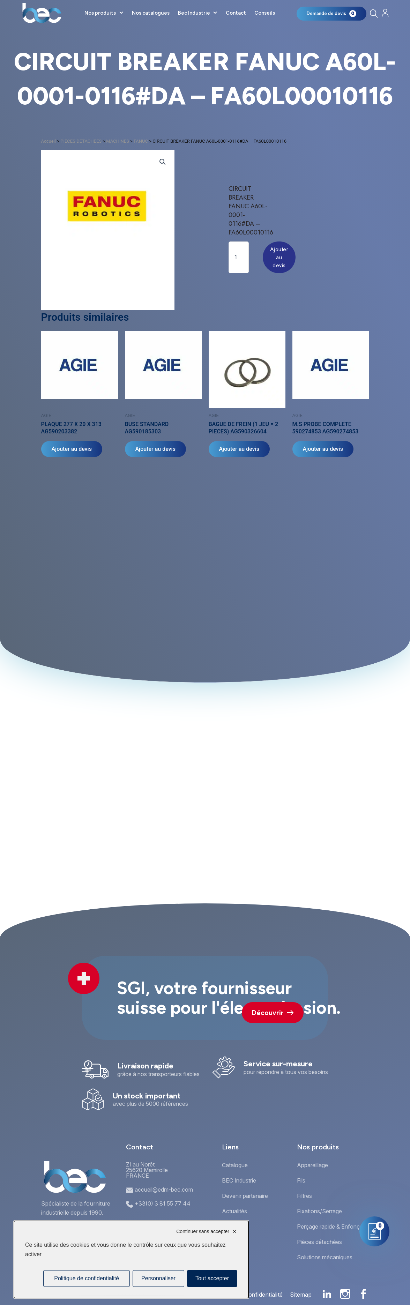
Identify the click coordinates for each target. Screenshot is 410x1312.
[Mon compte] (385, 13)
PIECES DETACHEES (81, 141)
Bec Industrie (194, 13)
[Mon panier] (331, 14)
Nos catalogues (151, 13)
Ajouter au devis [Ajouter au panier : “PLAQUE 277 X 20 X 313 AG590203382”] (72, 449)
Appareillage (312, 1165)
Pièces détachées (319, 1241)
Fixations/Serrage (319, 1211)
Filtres (304, 1195)
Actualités (234, 1211)
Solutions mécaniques (324, 1257)
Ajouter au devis (279, 257)
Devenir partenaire (245, 1195)
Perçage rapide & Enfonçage (333, 1226)
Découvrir (272, 1013)
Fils (301, 1180)
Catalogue (235, 1165)
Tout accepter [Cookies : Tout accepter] (212, 1278)
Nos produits (100, 13)
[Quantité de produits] (239, 257)
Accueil (48, 141)
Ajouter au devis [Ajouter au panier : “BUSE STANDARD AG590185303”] (155, 449)
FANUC (141, 141)
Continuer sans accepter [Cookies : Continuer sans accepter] (202, 1231)
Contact (236, 13)
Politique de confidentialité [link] (86, 1278)
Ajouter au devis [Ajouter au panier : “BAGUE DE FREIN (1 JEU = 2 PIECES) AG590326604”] (239, 449)
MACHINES (117, 141)
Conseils (264, 13)
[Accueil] (42, 13)
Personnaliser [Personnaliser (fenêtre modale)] (158, 1278)
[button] (162, 162)
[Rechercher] (373, 13)
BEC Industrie (239, 1180)
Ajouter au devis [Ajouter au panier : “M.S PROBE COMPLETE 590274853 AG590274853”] (323, 449)
